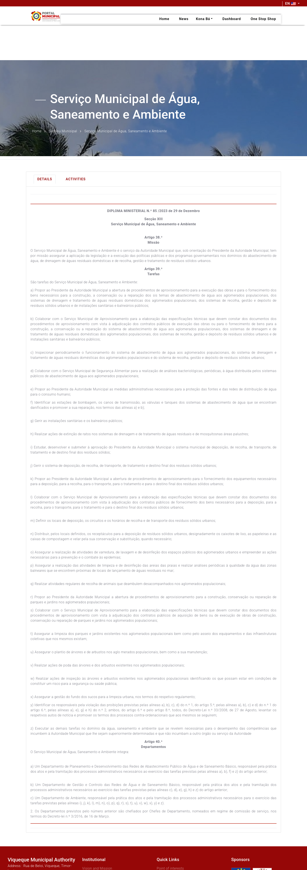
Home (37, 131)
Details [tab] (44, 179)
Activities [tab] (75, 179)
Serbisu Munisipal (63, 131)
